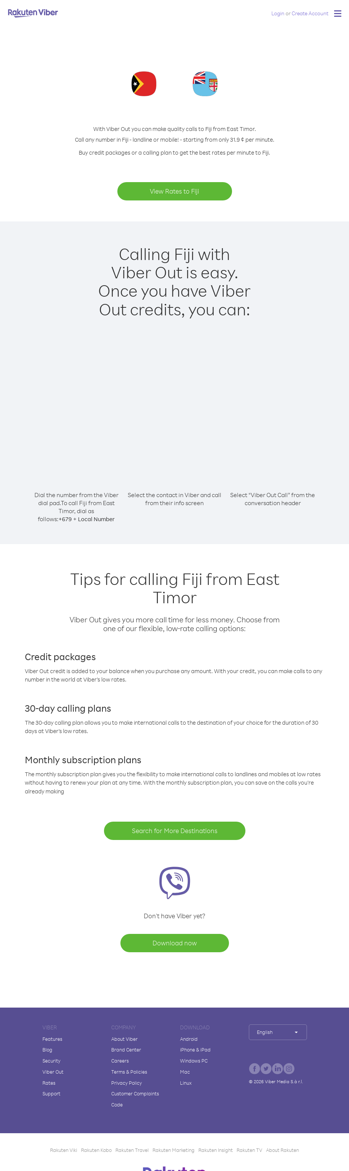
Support (51, 1093)
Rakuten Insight (215, 1150)
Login (277, 13)
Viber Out (52, 1072)
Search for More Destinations (175, 831)
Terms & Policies (129, 1072)
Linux (186, 1083)
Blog (47, 1050)
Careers (120, 1061)
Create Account (310, 13)
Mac (185, 1072)
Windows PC (194, 1061)
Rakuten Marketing (174, 1150)
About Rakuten (282, 1150)
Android (189, 1039)
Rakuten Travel (132, 1150)
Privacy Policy (126, 1083)
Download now (175, 943)
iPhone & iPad (195, 1050)
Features (52, 1039)
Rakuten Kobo (96, 1150)
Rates (48, 1083)
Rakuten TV (249, 1150)
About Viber (124, 1039)
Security (51, 1061)
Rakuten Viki (63, 1150)
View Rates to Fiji (174, 191)
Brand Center (126, 1050)
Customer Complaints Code (135, 1099)
